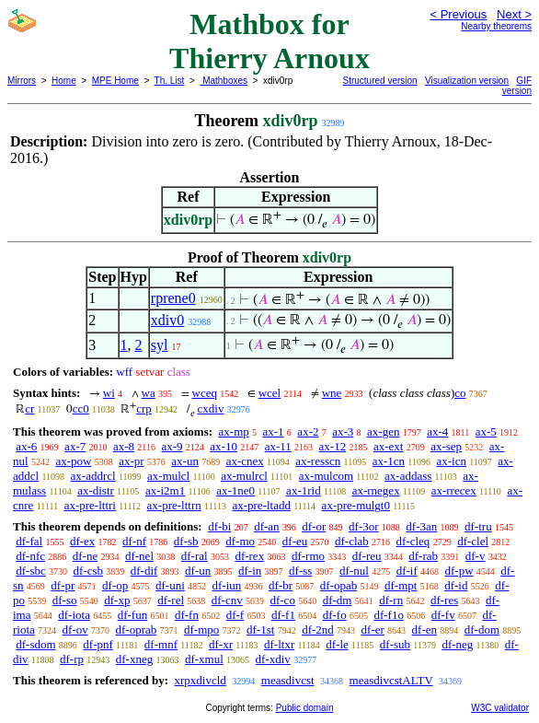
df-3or (364, 526)
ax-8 (123, 446)
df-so (64, 600)
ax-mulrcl (244, 476)
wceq (204, 393)
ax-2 (307, 431)
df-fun (133, 615)
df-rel (170, 600)
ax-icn (450, 461)
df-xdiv (273, 659)
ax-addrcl (93, 476)
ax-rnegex (376, 490)
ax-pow (73, 461)
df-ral (194, 556)
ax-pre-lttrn (174, 505)
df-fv (443, 615)
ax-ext (388, 446)
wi (109, 393)
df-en (424, 629)
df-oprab (136, 629)
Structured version (380, 81)
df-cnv (227, 600)
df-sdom (35, 644)
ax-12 (333, 446)
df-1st (260, 629)
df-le (337, 644)
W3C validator (500, 708)
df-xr (221, 644)
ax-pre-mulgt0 (356, 505)
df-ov (75, 629)
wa (148, 393)
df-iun (227, 585)
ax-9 (171, 446)
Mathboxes (223, 81)
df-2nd (318, 629)
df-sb (186, 541)
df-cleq (413, 541)
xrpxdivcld (199, 680)
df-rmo (308, 556)
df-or (314, 526)
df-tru (478, 526)
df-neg (457, 644)
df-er (372, 629)
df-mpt (400, 585)
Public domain (305, 708)
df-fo (335, 615)
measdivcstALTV (391, 680)
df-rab (423, 556)
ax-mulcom (326, 476)
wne (332, 393)
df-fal (29, 541)
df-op (115, 585)
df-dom (481, 629)
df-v (475, 556)
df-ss (300, 570)
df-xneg (134, 659)
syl (159, 345)
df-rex (249, 556)
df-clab (352, 541)
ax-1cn (389, 461)
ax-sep (446, 446)
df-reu (367, 556)
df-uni (170, 585)
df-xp (117, 600)
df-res (444, 600)
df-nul (354, 570)
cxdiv (211, 408)
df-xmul (204, 659)
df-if (407, 570)
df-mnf (161, 644)
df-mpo (201, 629)
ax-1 (273, 431)
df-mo (240, 541)
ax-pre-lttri (90, 505)
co (459, 393)
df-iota (74, 615)
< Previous (458, 14)
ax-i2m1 (165, 490)
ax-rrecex (453, 490)
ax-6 (26, 446)
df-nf (134, 541)
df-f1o (388, 615)
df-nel (139, 556)
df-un (198, 570)
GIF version (517, 86)
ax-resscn (317, 461)
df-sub (395, 644)
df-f (235, 615)
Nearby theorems (496, 26)
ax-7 (75, 446)
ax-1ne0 (235, 490)
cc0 (81, 408)
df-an (266, 526)
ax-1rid (303, 490)
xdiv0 (167, 320)
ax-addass (407, 476)
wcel (269, 393)
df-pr (63, 585)
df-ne (85, 556)
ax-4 (437, 431)
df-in (249, 570)
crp (144, 408)
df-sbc (31, 570)
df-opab (338, 585)
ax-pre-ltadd (261, 505)
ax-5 (486, 431)
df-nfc (30, 556)
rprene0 (173, 298)
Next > (514, 14)
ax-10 (223, 446)
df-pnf (98, 644)
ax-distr (95, 490)
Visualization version (467, 81)
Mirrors (21, 81)
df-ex (82, 541)
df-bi (219, 526)
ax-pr (131, 461)
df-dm (337, 600)
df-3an (421, 526)
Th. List (170, 81)
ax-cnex (245, 461)
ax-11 (278, 446)
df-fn (187, 615)
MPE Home (115, 81)
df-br (280, 585)
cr (29, 408)
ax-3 (342, 431)
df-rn (391, 600)
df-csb (89, 570)
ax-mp (234, 431)
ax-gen (383, 431)
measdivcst (288, 680)
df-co (282, 600)
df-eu (294, 541)
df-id (455, 585)
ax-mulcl (168, 476)
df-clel (472, 541)
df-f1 (283, 615)
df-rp (72, 659)
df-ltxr (279, 644)
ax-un (185, 461)
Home (64, 81)
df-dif (144, 570)
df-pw (458, 570)
